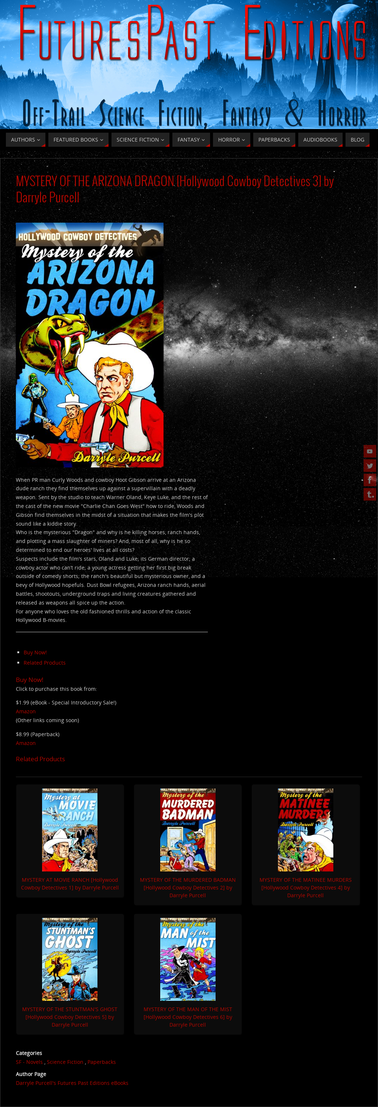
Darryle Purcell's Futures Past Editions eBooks (72, 1082)
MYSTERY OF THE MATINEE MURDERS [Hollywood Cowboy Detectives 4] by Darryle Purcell (306, 887)
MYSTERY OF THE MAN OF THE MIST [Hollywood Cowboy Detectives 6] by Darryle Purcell (188, 1017)
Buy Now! (35, 652)
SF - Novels (29, 1061)
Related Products (45, 662)
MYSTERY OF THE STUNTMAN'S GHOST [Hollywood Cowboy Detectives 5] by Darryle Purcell (69, 1017)
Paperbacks (101, 1061)
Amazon (26, 711)
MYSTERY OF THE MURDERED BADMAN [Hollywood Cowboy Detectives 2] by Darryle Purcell (188, 887)
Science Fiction (65, 1061)
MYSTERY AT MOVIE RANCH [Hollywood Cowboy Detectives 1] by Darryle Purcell (70, 883)
